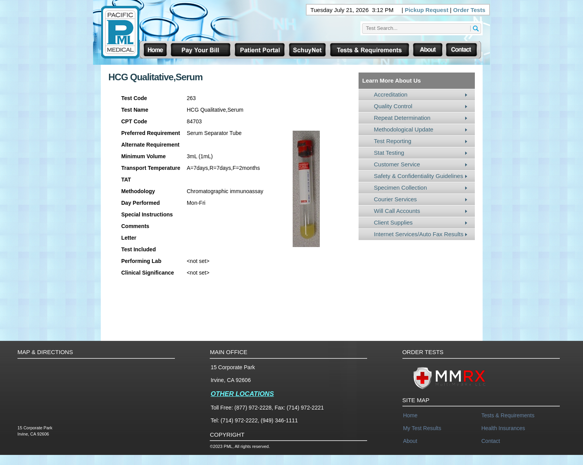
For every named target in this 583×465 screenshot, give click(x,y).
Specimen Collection (400, 187)
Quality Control (393, 106)
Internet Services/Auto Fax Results (419, 234)
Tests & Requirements (508, 415)
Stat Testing (389, 152)
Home (410, 415)
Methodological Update (403, 129)
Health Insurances (503, 428)
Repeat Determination (402, 117)
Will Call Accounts (397, 210)
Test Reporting (393, 141)
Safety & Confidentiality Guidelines (418, 176)
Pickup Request (426, 10)
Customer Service (397, 164)
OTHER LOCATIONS (242, 394)
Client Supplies (393, 222)
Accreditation (391, 94)
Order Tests (469, 10)
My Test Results (422, 428)
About (410, 441)
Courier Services (395, 199)
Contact (490, 441)
